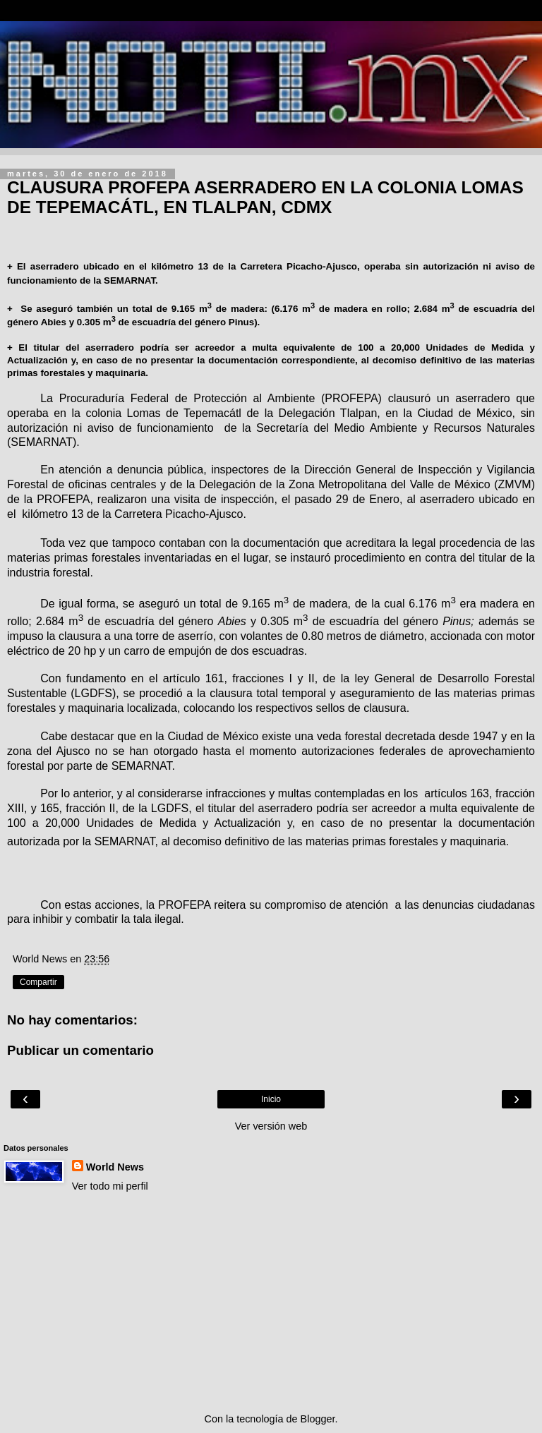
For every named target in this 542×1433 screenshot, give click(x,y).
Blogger (318, 1419)
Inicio (271, 1099)
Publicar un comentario (80, 1050)
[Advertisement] (271, 1302)
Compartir (38, 982)
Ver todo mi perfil (110, 1186)
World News (115, 1167)
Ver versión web (271, 1126)
